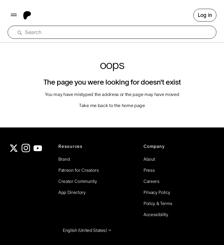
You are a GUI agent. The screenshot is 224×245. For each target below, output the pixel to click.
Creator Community (77, 181)
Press (149, 170)
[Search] (115, 32)
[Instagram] (26, 151)
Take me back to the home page (112, 105)
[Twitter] (13, 151)
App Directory (72, 192)
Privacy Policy (157, 192)
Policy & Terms (158, 203)
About (149, 159)
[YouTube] (38, 151)
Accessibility (156, 214)
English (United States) (87, 230)
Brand (64, 159)
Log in (205, 15)
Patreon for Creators (78, 170)
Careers (152, 181)
